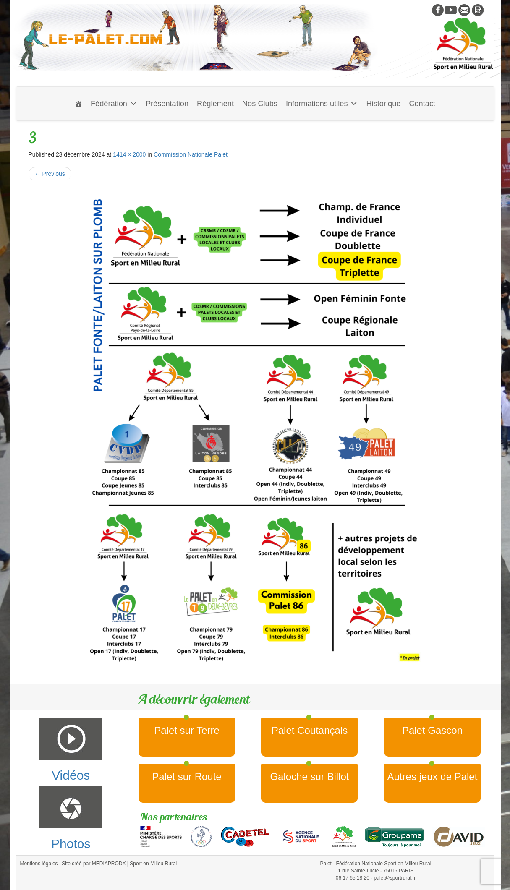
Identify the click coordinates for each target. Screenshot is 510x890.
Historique (383, 103)
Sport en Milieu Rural (153, 864)
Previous (50, 173)
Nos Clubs (259, 103)
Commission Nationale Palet (191, 154)
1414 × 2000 (129, 154)
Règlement (215, 103)
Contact (422, 103)
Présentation (167, 103)
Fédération (114, 103)
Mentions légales (39, 864)
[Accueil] (78, 103)
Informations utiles (322, 103)
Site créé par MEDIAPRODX (94, 864)
